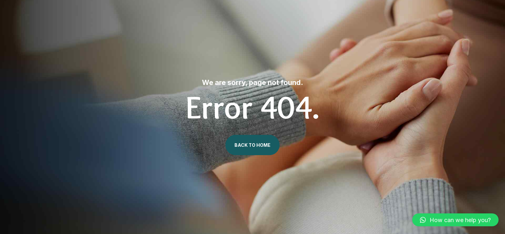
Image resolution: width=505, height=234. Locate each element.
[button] (455, 219)
